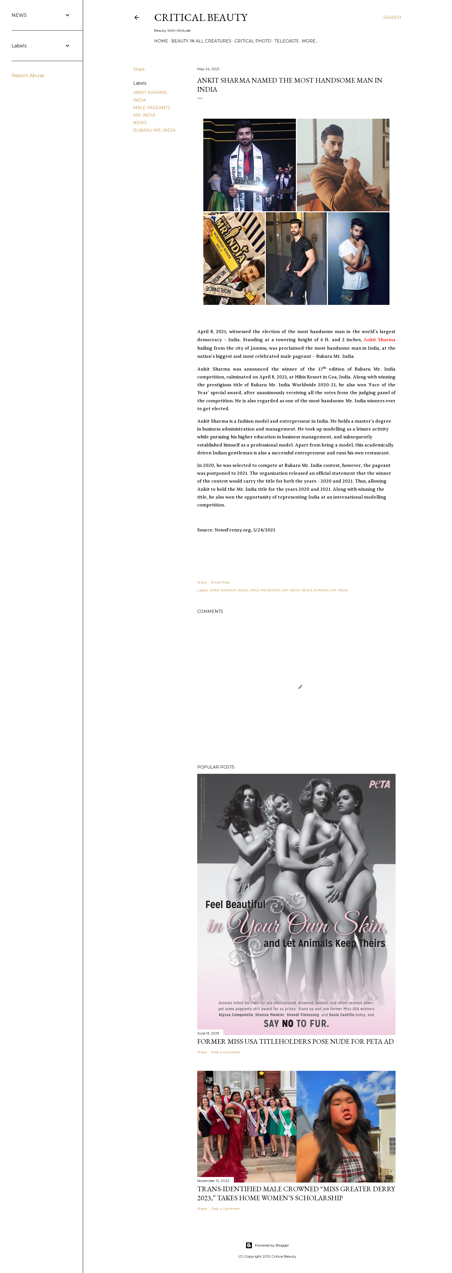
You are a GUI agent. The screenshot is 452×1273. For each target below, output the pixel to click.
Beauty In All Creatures (201, 41)
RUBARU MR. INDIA (154, 130)
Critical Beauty (200, 17)
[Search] (392, 17)
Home (161, 41)
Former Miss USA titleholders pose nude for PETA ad (295, 1041)
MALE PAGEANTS (151, 107)
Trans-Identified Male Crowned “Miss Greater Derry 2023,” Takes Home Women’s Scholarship (296, 1193)
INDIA (139, 100)
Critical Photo (252, 41)
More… (310, 41)
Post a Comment (225, 1052)
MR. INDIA (144, 115)
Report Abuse (28, 75)
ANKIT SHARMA (150, 92)
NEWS (140, 122)
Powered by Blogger (267, 1245)
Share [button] (139, 69)
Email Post (220, 582)
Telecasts (287, 41)
